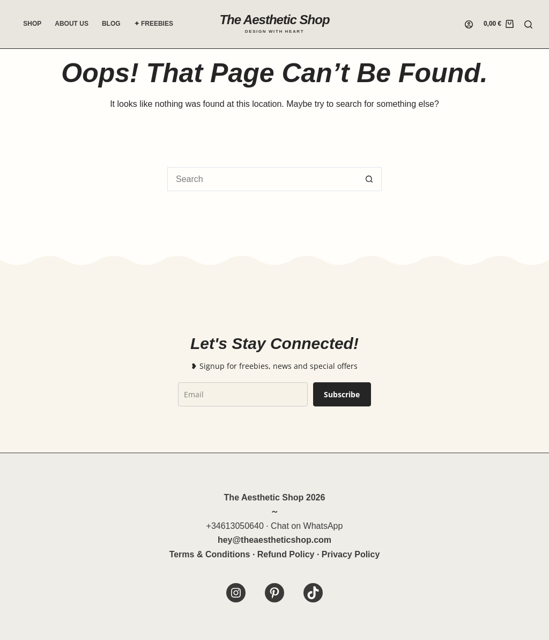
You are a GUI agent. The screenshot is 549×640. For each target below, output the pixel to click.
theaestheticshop (276, 539)
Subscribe (342, 394)
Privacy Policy (351, 554)
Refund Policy (286, 554)
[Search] (528, 24)
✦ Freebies (153, 23)
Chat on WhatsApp (307, 525)
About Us (71, 23)
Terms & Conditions (209, 554)
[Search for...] (262, 179)
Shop (32, 23)
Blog (111, 23)
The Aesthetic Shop (274, 19)
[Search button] (370, 179)
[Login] (469, 24)
